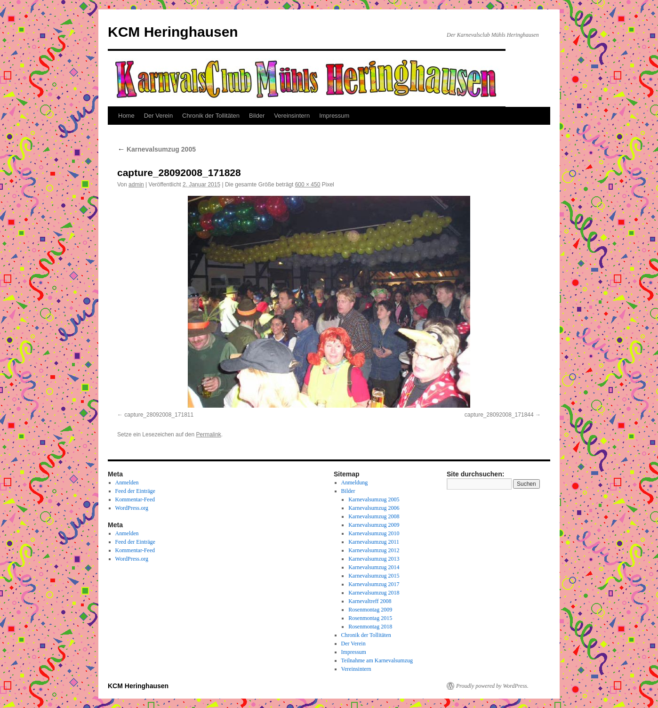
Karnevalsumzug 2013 (373, 558)
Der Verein (158, 115)
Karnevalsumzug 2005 (156, 149)
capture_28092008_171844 (499, 414)
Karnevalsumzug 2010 (373, 533)
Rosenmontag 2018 (370, 626)
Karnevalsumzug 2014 (373, 567)
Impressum (334, 115)
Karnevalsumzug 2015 (373, 575)
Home (126, 115)
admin (136, 184)
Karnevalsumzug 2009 (373, 525)
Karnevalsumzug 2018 (373, 592)
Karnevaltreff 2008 (369, 601)
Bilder (257, 115)
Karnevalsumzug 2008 (373, 516)
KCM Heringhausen (173, 32)
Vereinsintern (292, 115)
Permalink (208, 434)
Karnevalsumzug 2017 (373, 584)
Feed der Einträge (135, 491)
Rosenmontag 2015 (370, 618)
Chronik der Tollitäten (211, 115)
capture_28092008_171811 (158, 414)
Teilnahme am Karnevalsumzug (377, 660)
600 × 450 (308, 184)
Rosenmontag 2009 (370, 609)
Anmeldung (354, 482)
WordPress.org (131, 508)
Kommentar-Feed (135, 499)
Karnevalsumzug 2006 (373, 508)
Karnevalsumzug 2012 (373, 550)
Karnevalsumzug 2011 (373, 542)
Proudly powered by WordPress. (492, 686)
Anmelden (127, 482)
